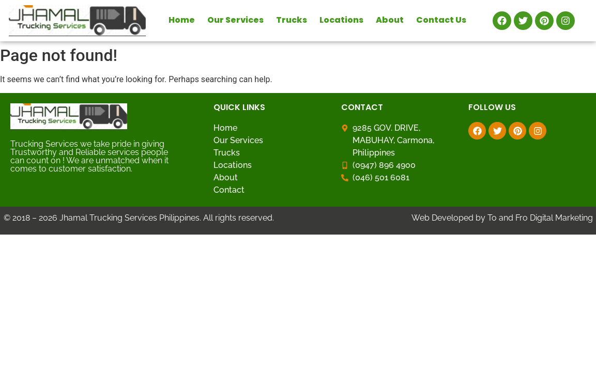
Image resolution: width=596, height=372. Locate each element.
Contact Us (441, 20)
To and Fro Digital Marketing (540, 218)
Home (182, 20)
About (390, 20)
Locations (341, 20)
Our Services (235, 20)
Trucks (291, 20)
